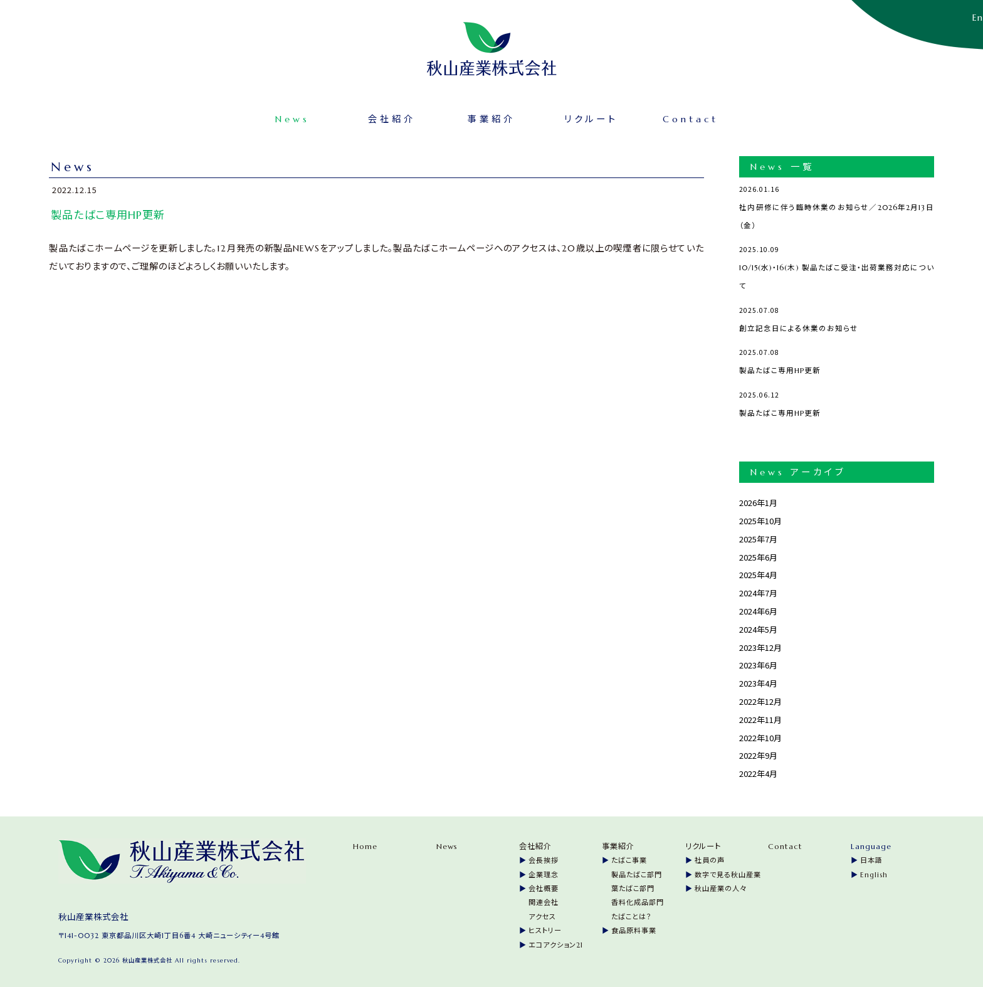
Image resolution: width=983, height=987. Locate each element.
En (977, 17)
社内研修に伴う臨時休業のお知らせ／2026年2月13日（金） (836, 203)
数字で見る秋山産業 (728, 872)
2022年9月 (758, 753)
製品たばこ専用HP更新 (836, 357)
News (339, 116)
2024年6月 (758, 609)
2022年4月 (758, 771)
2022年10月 (760, 735)
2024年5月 (758, 627)
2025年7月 (758, 536)
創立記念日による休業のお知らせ (836, 314)
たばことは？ (631, 914)
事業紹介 (491, 116)
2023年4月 (758, 681)
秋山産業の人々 (721, 886)
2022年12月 (760, 699)
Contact (645, 116)
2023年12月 (760, 645)
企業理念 (543, 872)
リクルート (568, 116)
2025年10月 (760, 518)
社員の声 (710, 858)
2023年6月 (758, 663)
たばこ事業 (629, 858)
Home (365, 843)
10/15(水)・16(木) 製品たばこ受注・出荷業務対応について (836, 263)
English (874, 872)
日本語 (871, 858)
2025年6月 (758, 555)
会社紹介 (415, 116)
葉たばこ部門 (632, 886)
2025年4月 (758, 573)
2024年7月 (758, 590)
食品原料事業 (633, 928)
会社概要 (543, 886)
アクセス (542, 914)
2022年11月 (760, 717)
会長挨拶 (543, 858)
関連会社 (543, 900)
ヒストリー (545, 928)
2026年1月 (758, 500)
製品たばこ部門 (636, 872)
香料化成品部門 (637, 900)
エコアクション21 (555, 942)
